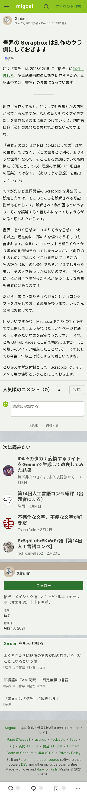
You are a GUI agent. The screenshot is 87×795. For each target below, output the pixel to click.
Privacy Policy (70, 753)
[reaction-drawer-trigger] (13, 788)
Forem (23, 759)
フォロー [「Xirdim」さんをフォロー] (43, 585)
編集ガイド (46, 753)
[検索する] (46, 6)
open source (49, 759)
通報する (52, 426)
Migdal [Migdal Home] (10, 728)
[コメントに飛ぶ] (36, 788)
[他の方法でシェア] (78, 788)
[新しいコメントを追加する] (47, 409)
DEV (24, 764)
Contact (73, 746)
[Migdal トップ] (24, 6)
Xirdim (20, 18)
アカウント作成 (68, 6)
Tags (73, 739)
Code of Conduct (19, 753)
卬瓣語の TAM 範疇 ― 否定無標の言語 (43, 683)
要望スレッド (52, 746)
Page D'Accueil (18, 739)
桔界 (9, 58)
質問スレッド (28, 746)
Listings (40, 739)
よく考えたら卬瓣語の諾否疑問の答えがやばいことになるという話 (43, 661)
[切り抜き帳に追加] (59, 788)
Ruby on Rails (47, 769)
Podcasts (58, 739)
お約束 (33, 426)
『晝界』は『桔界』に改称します (43, 701)
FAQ (11, 746)
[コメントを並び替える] (58, 389)
